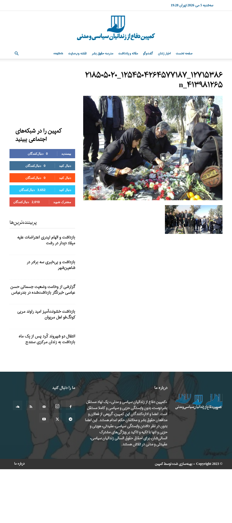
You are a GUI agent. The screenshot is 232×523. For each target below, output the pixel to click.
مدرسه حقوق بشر (102, 53)
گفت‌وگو (148, 53)
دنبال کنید (65, 165)
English (58, 53)
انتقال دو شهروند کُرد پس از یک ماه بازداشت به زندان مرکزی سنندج (47, 339)
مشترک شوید (62, 202)
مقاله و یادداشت (128, 53)
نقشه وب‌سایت (77, 53)
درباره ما (19, 463)
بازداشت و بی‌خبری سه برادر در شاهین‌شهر (51, 265)
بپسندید (66, 153)
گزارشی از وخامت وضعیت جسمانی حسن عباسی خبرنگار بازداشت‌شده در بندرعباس (42, 289)
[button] (16, 53)
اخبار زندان (164, 53)
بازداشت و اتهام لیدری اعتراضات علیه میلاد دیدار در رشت (46, 240)
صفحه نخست (184, 53)
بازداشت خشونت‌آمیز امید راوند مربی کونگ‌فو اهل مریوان (46, 314)
